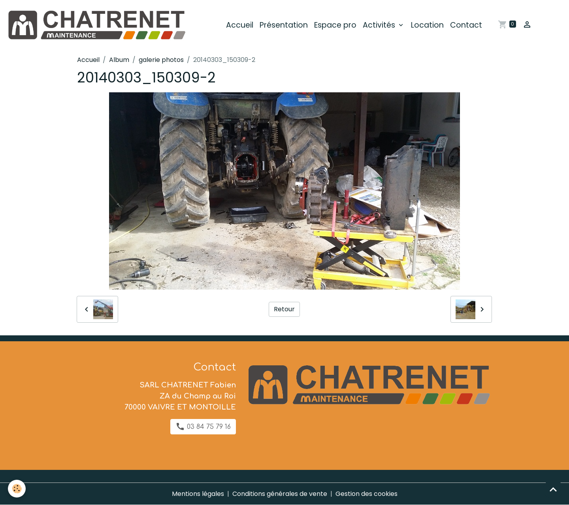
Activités (380, 25)
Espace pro (335, 25)
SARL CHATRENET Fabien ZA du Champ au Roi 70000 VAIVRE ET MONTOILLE (180, 396)
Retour (284, 309)
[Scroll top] (553, 489)
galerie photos (161, 59)
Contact (466, 25)
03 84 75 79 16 (203, 426)
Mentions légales (198, 493)
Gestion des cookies (366, 493)
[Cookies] (17, 489)
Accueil (239, 25)
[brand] (97, 25)
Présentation (284, 25)
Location (427, 25)
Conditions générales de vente (279, 493)
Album (119, 59)
